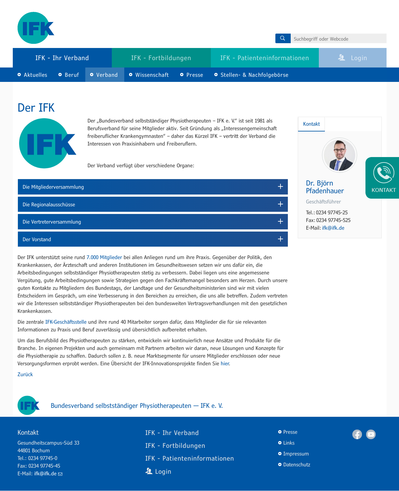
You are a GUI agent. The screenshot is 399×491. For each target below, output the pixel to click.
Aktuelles (35, 74)
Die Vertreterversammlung (52, 221)
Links (289, 443)
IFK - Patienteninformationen (264, 57)
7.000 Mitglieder (104, 257)
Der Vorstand (37, 239)
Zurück (25, 374)
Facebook (357, 434)
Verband (107, 74)
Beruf (72, 74)
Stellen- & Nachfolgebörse (254, 74)
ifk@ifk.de (333, 228)
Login (352, 57)
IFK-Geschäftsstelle (66, 322)
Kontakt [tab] (311, 124)
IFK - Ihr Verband (62, 57)
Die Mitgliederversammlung (53, 187)
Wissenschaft (152, 74)
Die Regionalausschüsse (49, 204)
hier (225, 363)
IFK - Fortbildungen (161, 57)
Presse (195, 74)
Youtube (371, 434)
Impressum (296, 453)
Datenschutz (296, 464)
